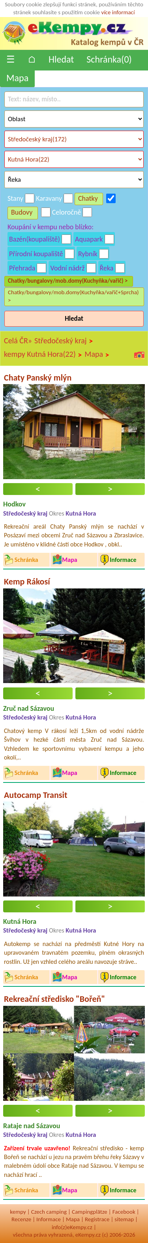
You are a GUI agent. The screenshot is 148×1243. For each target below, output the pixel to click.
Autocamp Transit (35, 795)
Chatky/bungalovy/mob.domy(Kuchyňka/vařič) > (68, 280)
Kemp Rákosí (27, 581)
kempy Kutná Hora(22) (43, 354)
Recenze (21, 1219)
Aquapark (89, 239)
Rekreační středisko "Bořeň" (54, 999)
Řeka (107, 268)
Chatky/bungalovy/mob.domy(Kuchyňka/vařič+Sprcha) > (73, 296)
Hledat (61, 59)
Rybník (87, 253)
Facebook (123, 1211)
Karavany (49, 198)
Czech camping (49, 1211)
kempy (18, 1211)
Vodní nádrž (67, 268)
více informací (118, 12)
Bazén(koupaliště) (34, 239)
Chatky (88, 198)
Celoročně (66, 212)
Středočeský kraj (63, 341)
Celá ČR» (18, 340)
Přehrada (22, 268)
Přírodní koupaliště (36, 253)
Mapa (17, 78)
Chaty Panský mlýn (37, 377)
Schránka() (109, 59)
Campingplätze (89, 1211)
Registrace (97, 1219)
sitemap (124, 1219)
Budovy (22, 212)
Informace (48, 1219)
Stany (15, 198)
